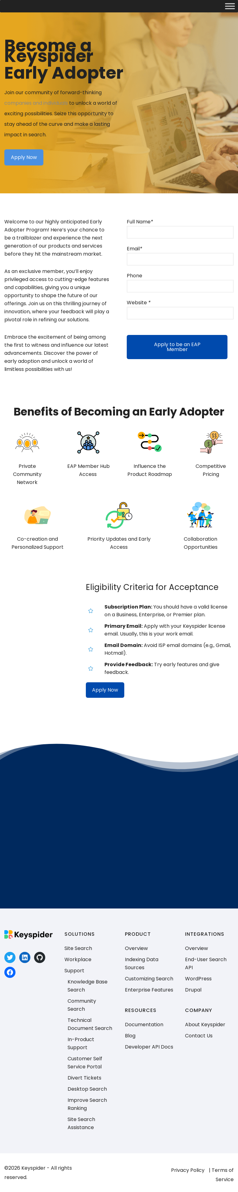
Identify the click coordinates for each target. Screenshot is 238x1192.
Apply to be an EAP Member (177, 347)
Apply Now (24, 157)
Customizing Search (149, 978)
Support (74, 970)
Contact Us (199, 1035)
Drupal (193, 989)
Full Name (140, 221)
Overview (136, 948)
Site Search (78, 948)
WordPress (198, 978)
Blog (130, 1035)
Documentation (144, 1024)
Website (139, 302)
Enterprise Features (149, 989)
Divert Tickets (84, 1077)
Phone (134, 275)
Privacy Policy (188, 1170)
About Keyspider (205, 1024)
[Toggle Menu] (230, 6)
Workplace (77, 959)
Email (134, 248)
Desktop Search (87, 1089)
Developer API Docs (149, 1046)
